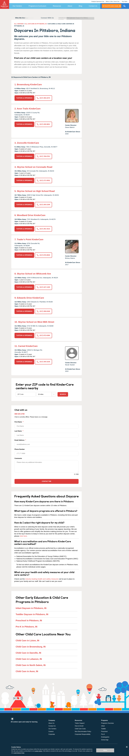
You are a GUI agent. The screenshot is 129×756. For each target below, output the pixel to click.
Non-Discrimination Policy (83, 731)
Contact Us (93, 6)
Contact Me (46, 481)
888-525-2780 (20, 414)
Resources (57, 6)
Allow (105, 750)
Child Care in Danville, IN (28, 653)
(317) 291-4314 (43, 229)
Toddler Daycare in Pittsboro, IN (32, 614)
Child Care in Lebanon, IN (29, 659)
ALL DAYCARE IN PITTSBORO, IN (36, 23)
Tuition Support (79, 723)
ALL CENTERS (19, 23)
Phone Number (47, 452)
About (70, 6)
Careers (51, 731)
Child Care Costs (80, 728)
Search (63, 394)
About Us (51, 723)
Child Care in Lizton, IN (27, 640)
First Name (47, 425)
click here (23, 536)
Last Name (47, 434)
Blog (80, 6)
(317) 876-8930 (43, 255)
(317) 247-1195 (43, 287)
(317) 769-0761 (43, 156)
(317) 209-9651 (43, 124)
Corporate (51, 734)
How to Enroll (79, 726)
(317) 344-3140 (43, 362)
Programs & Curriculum (37, 6)
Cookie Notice (38, 751)
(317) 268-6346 (43, 311)
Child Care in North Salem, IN (31, 665)
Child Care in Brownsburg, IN (31, 646)
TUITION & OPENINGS (24, 98)
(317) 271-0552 (43, 180)
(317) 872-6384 (43, 335)
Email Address (47, 443)
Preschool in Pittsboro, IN (29, 620)
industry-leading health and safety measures (42, 579)
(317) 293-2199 (43, 204)
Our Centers (17, 6)
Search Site (124, 7)
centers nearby (110, 6)
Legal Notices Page (18, 753)
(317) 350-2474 (43, 98)
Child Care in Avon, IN (27, 671)
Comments (18, 458)
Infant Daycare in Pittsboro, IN (31, 608)
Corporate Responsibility (82, 734)
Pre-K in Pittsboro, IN (26, 626)
